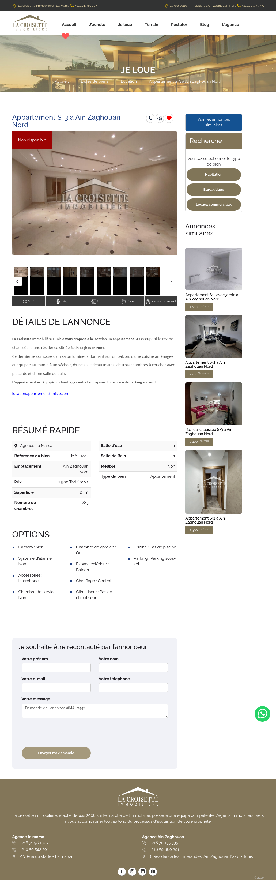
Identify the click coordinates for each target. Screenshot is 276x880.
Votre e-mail (34, 678)
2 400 (199, 441)
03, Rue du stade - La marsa (46, 856)
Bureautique (213, 189)
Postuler (179, 24)
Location (129, 81)
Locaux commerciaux (214, 204)
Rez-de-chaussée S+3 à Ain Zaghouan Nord (208, 431)
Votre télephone (114, 678)
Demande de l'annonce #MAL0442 (95, 711)
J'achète (97, 24)
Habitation (213, 174)
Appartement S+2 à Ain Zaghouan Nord (205, 364)
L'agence (230, 24)
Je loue (125, 24)
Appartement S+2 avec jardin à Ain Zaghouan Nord (211, 297)
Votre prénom (35, 658)
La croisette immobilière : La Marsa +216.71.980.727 (54, 5)
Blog (204, 24)
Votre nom (109, 658)
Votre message (36, 699)
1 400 (199, 374)
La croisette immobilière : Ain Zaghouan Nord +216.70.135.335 (214, 5)
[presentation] (62, 732)
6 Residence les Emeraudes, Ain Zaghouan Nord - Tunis (201, 856)
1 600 (199, 307)
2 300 (199, 530)
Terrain (151, 24)
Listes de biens (94, 81)
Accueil (69, 24)
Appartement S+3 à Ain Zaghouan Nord (185, 81)
